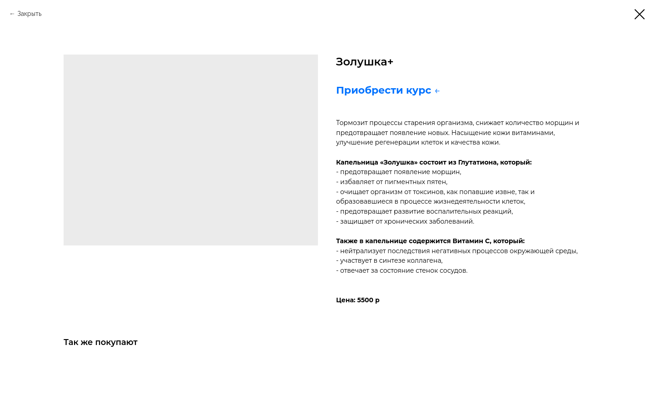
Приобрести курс (385, 90)
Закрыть (29, 13)
